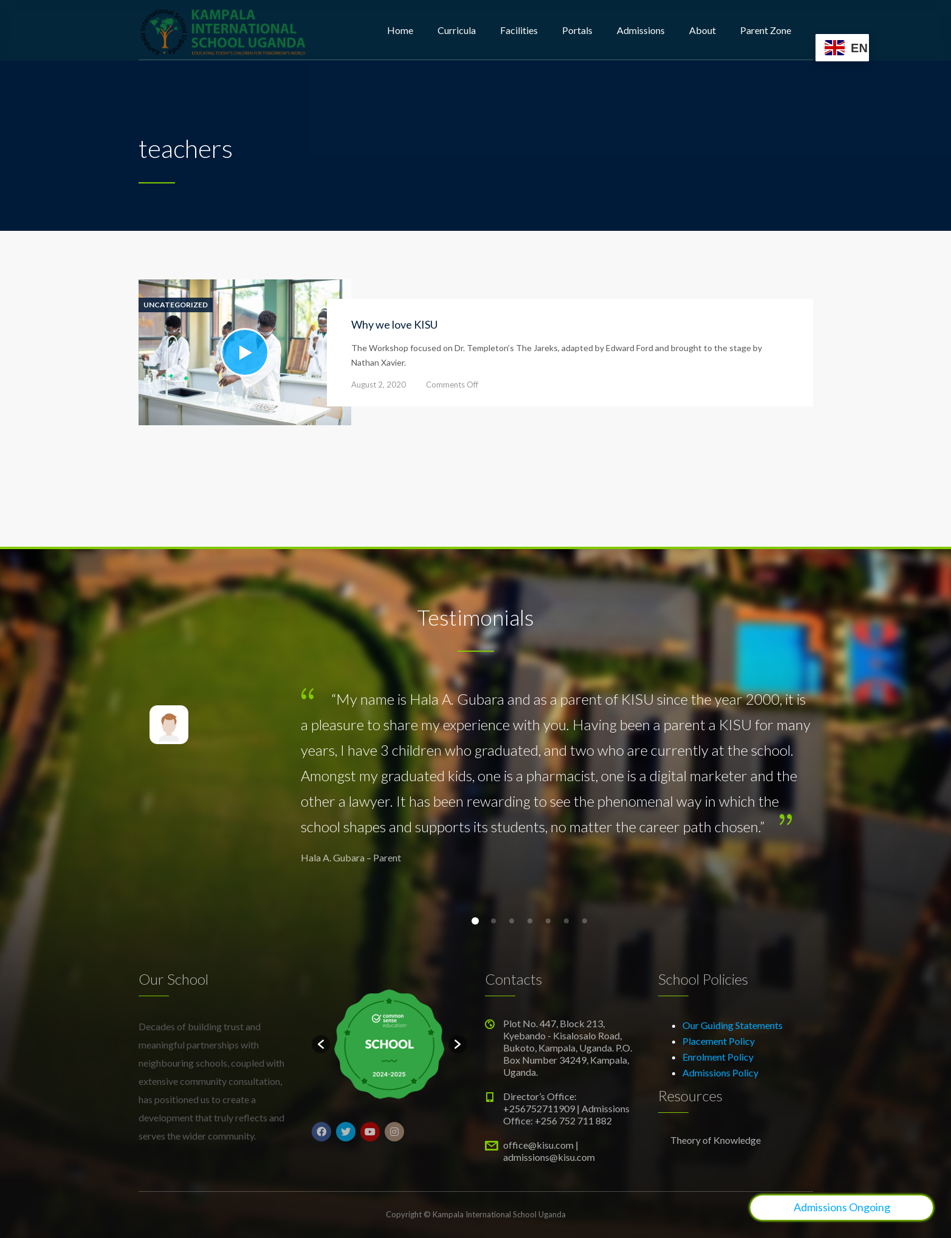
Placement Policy (718, 1041)
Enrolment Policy (718, 1056)
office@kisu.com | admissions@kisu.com (549, 1151)
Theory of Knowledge (715, 1140)
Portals (577, 30)
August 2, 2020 (378, 384)
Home (400, 30)
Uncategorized (175, 305)
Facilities (519, 30)
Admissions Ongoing (842, 1207)
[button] (321, 1044)
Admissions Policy (720, 1072)
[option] (389, 1044)
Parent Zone (765, 30)
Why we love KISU (394, 324)
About (702, 30)
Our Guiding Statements (732, 1025)
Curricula (457, 30)
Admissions (641, 30)
